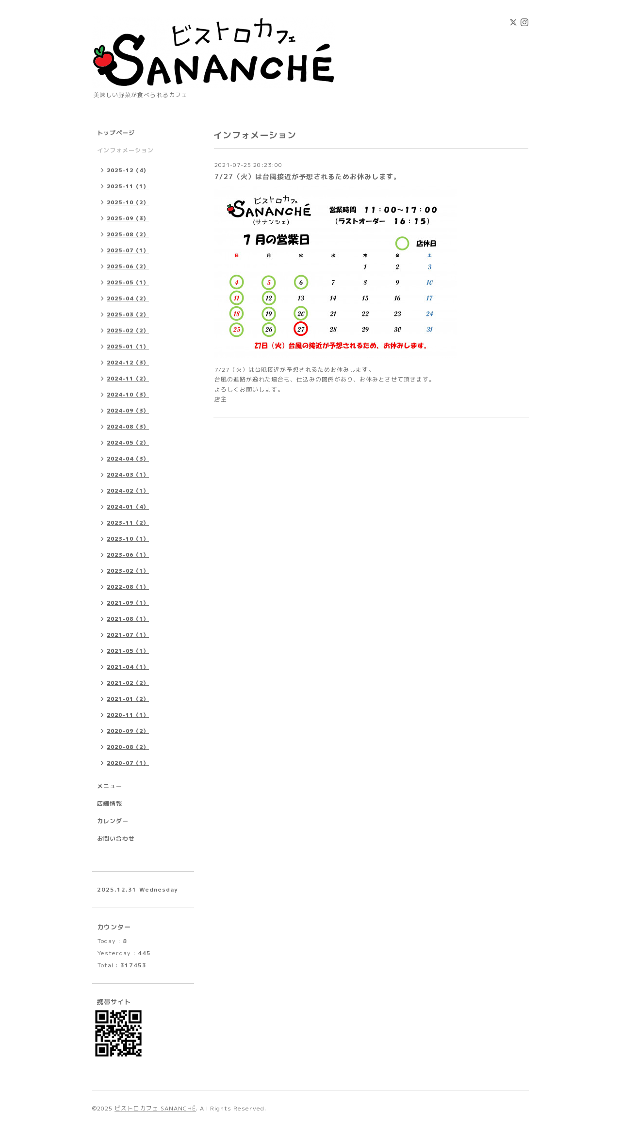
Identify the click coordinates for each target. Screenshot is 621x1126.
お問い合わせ (116, 838)
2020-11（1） (128, 715)
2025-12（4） (128, 170)
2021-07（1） (128, 635)
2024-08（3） (128, 427)
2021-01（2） (128, 699)
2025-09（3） (128, 218)
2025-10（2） (128, 202)
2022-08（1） (128, 587)
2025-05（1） (128, 282)
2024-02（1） (128, 491)
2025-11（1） (128, 186)
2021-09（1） (128, 603)
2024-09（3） (128, 410)
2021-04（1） (128, 667)
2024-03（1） (128, 475)
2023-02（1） (128, 571)
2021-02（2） (128, 683)
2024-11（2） (128, 378)
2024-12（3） (128, 362)
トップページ (116, 133)
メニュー (109, 786)
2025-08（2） (128, 234)
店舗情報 (109, 803)
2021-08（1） (128, 619)
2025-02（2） (128, 330)
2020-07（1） (128, 763)
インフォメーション (125, 150)
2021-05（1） (128, 651)
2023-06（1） (128, 555)
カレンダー (113, 821)
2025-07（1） (128, 250)
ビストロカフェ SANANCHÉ (155, 1108)
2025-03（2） (128, 314)
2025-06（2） (128, 266)
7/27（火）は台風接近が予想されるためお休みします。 (307, 176)
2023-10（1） (128, 539)
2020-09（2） (128, 731)
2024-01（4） (128, 507)
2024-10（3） (128, 394)
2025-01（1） (128, 346)
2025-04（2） (128, 298)
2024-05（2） (128, 443)
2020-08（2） (128, 747)
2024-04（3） (128, 459)
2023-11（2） (128, 523)
